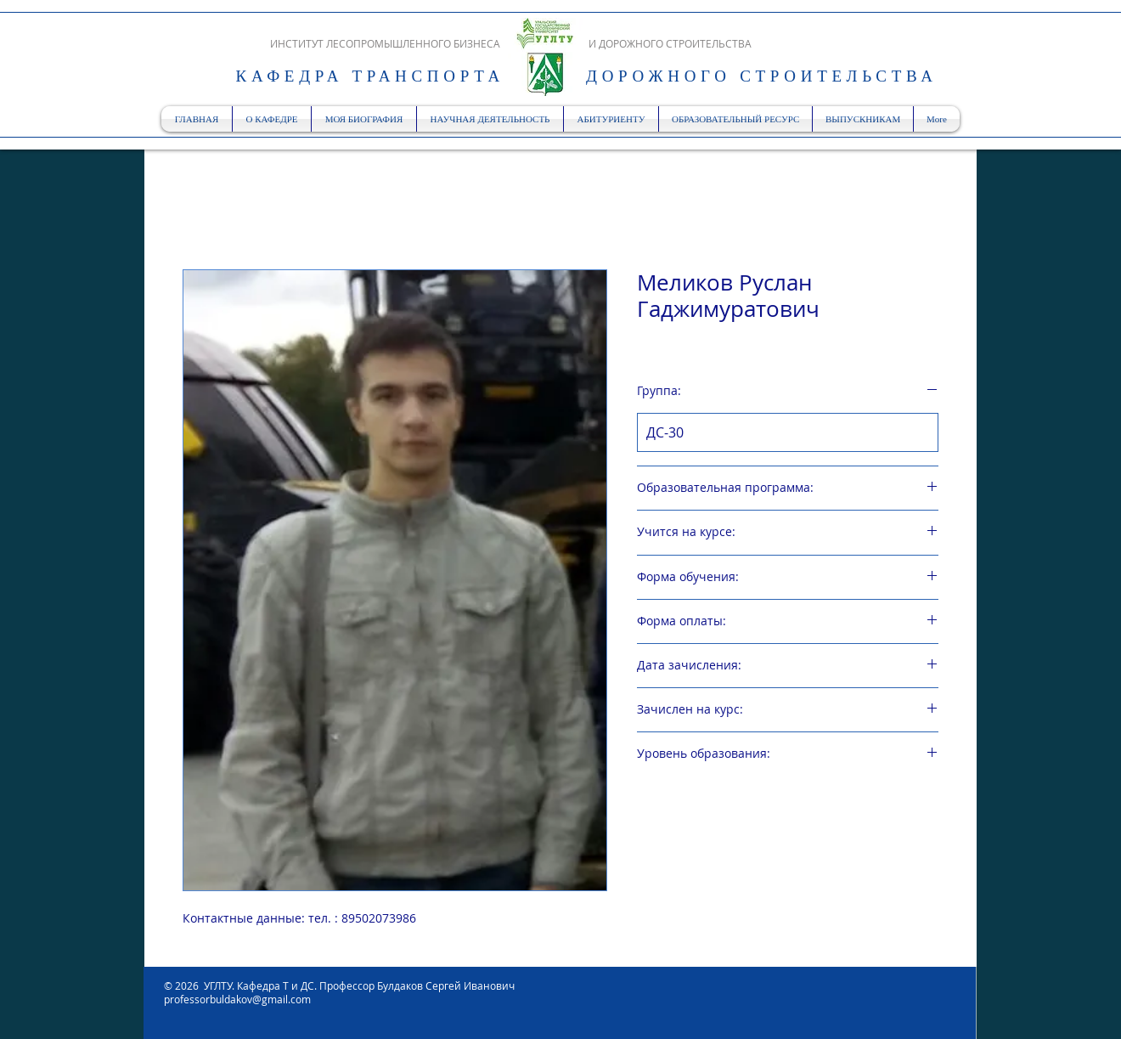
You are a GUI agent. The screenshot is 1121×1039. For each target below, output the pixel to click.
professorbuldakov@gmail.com (237, 999)
